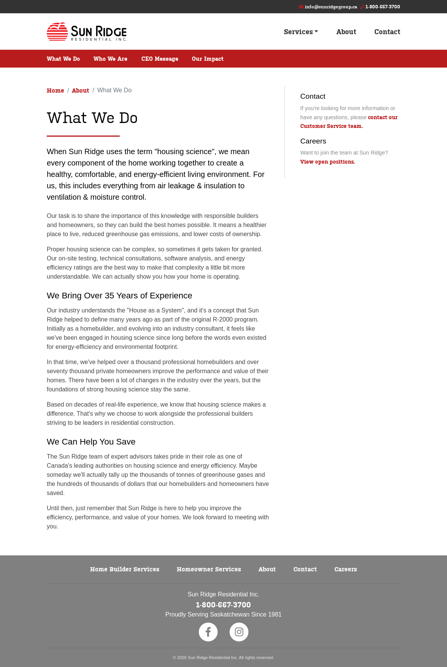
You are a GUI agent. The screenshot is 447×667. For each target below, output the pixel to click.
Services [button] (298, 31)
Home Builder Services (124, 569)
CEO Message (159, 58)
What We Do (63, 58)
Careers (345, 569)
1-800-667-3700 (383, 6)
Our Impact (208, 58)
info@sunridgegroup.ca (331, 6)
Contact (387, 31)
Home (55, 90)
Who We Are (110, 58)
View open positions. (327, 161)
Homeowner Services (209, 569)
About (346, 31)
